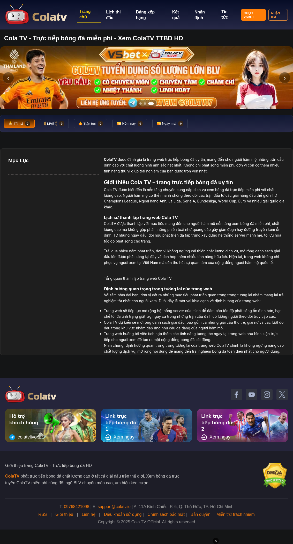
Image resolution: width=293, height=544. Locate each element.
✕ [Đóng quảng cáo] (215, 541)
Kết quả (176, 15)
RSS (42, 514)
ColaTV (12, 476)
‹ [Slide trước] (8, 78)
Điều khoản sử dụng (123, 514)
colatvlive (23, 437)
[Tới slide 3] (153, 103)
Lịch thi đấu (113, 15)
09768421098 (76, 506)
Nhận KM (275, 15)
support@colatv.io (114, 506)
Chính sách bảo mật (165, 514)
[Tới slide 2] (146, 103)
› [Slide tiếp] (284, 78)
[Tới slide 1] (140, 103)
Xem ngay (119, 437)
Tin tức (224, 14)
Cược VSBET (249, 15)
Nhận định (199, 15)
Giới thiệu (64, 514)
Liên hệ (88, 514)
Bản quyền (201, 514)
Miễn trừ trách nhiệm (235, 514)
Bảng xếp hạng (145, 15)
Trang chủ (85, 14)
